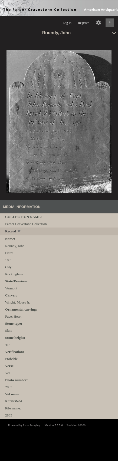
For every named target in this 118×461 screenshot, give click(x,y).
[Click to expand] (110, 22)
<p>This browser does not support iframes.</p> (59, 439)
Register (83, 23)
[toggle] (19, 232)
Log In (67, 23)
